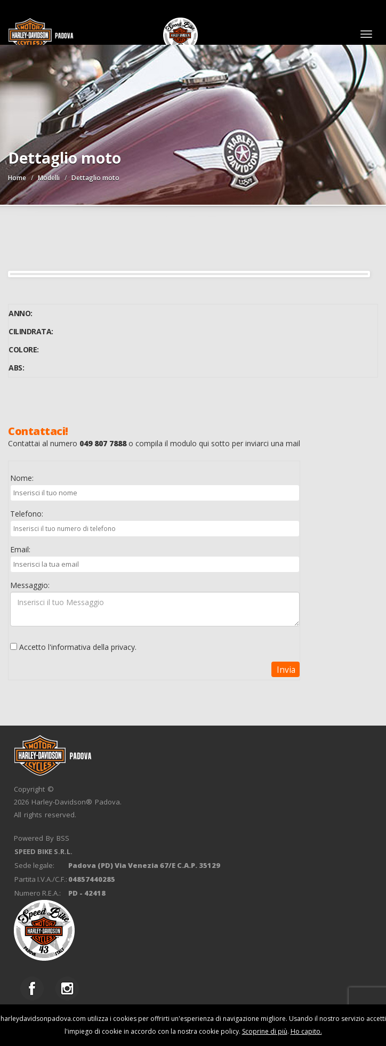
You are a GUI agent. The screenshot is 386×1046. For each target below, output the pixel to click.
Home (17, 177)
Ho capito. (306, 1031)
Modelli (49, 177)
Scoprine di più (264, 1031)
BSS (63, 838)
